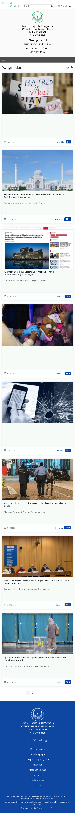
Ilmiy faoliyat (37, 780)
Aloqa (38, 785)
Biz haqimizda (37, 749)
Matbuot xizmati (37, 770)
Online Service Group (46, 808)
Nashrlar (37, 764)
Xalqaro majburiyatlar (37, 759)
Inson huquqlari (37, 754)
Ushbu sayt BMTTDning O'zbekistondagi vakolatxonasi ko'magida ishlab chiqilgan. (37, 803)
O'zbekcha (65, 6)
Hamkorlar (37, 775)
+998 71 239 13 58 (36, 52)
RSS (69, 67)
